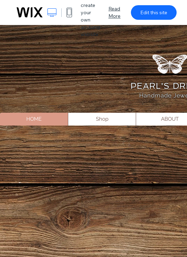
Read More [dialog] (114, 12)
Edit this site (153, 12)
